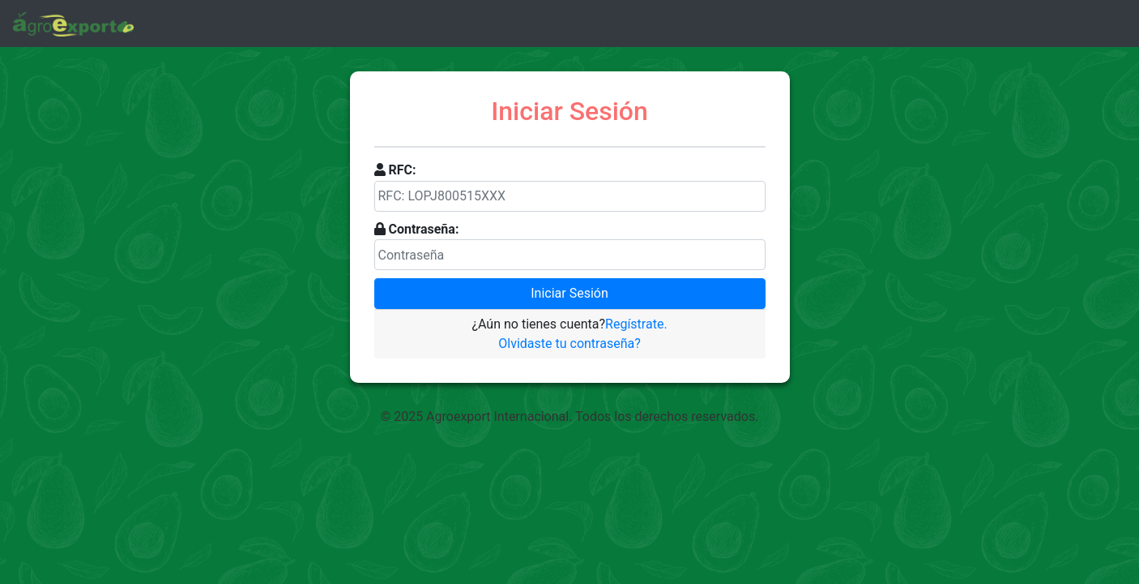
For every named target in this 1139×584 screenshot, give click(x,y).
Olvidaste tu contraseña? (569, 343)
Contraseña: (423, 229)
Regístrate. (636, 324)
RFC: (402, 170)
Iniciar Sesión (569, 293)
